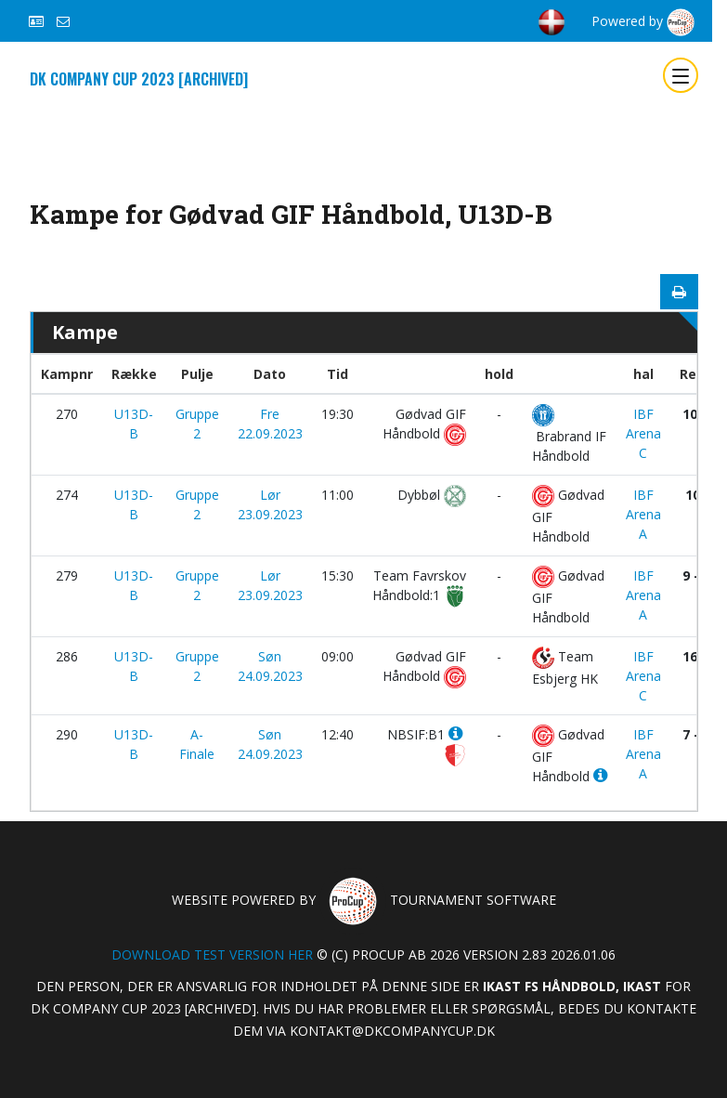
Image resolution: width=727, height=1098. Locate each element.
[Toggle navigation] (680, 75)
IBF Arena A (643, 514)
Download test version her (212, 954)
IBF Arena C (643, 433)
